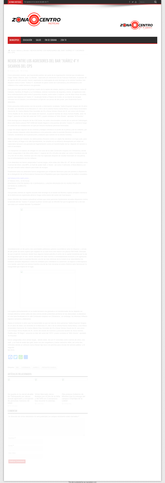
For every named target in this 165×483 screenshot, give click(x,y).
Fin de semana (51, 40)
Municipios (14, 40)
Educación (27, 40)
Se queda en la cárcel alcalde (34, 2)
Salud (38, 40)
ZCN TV (63, 40)
